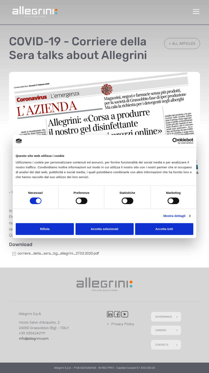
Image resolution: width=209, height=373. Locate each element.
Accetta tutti (164, 229)
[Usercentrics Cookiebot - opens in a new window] (175, 141)
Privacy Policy (120, 324)
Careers (167, 330)
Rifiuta (45, 229)
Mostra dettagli (174, 216)
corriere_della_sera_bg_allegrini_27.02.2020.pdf (58, 253)
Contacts (167, 345)
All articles (181, 43)
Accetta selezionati (104, 229)
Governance (167, 317)
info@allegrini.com (34, 338)
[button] (196, 11)
